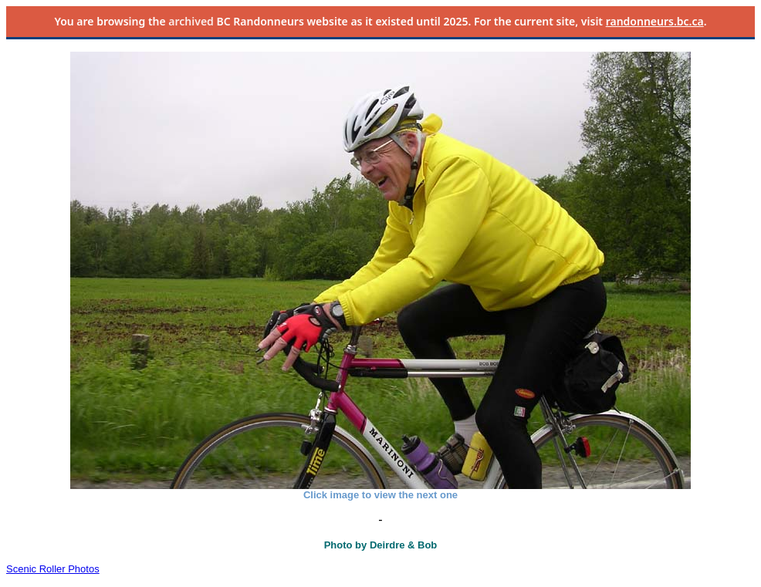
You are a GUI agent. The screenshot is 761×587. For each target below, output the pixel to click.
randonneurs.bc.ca (655, 21)
